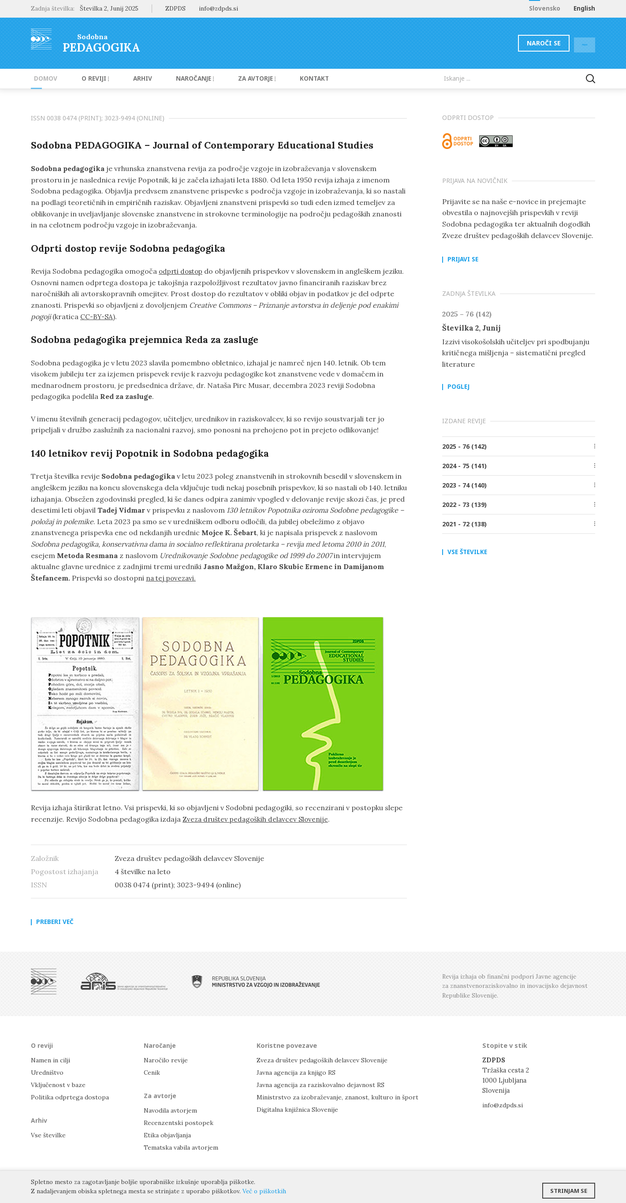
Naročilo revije (167, 1060)
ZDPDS (175, 8)
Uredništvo (48, 1072)
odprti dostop (182, 271)
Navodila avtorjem (171, 1110)
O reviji (87, 78)
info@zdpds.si (503, 1105)
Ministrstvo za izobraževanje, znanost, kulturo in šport (341, 1097)
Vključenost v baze (59, 1084)
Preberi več (55, 922)
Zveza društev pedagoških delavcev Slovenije (257, 819)
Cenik (152, 1072)
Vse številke (467, 552)
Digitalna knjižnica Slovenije (300, 1109)
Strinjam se (568, 1188)
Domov (42, 78)
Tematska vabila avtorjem (182, 1147)
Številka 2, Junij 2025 (109, 8)
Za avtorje (234, 78)
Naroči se (522, 43)
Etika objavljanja (168, 1135)
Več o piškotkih (264, 1191)
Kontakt (286, 78)
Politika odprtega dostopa (71, 1097)
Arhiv (128, 78)
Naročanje (176, 78)
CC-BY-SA (125, 316)
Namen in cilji (52, 1060)
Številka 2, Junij (472, 328)
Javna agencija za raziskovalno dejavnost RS (322, 1084)
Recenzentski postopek (179, 1122)
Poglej (458, 387)
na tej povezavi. (172, 578)
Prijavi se (462, 260)
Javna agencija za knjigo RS (297, 1072)
